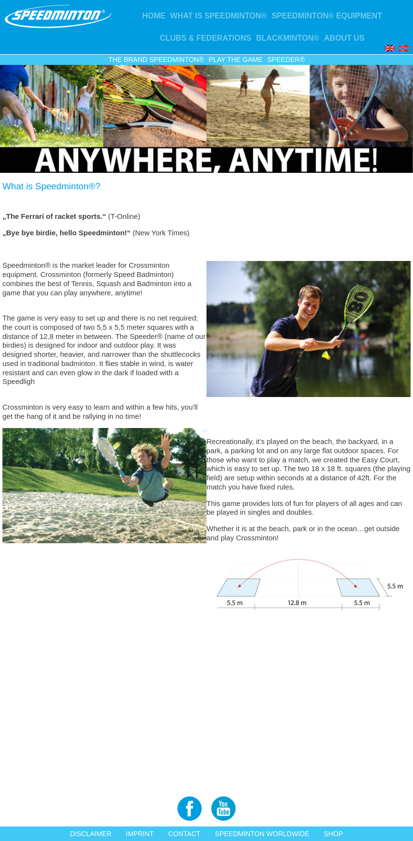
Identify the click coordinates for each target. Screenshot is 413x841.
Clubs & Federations (205, 38)
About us (344, 38)
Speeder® (286, 59)
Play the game (236, 59)
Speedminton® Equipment (327, 16)
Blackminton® (287, 38)
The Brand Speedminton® (156, 59)
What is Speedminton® (218, 16)
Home (153, 16)
